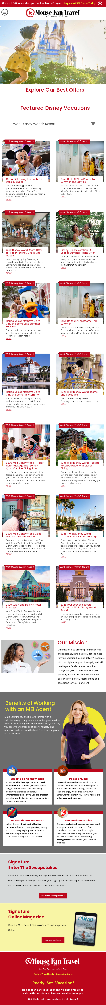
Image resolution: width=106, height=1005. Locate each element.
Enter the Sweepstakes (53, 895)
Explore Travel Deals (44, 974)
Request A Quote (64, 974)
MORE (8, 199)
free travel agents (48, 730)
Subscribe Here (53, 940)
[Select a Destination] (54, 124)
